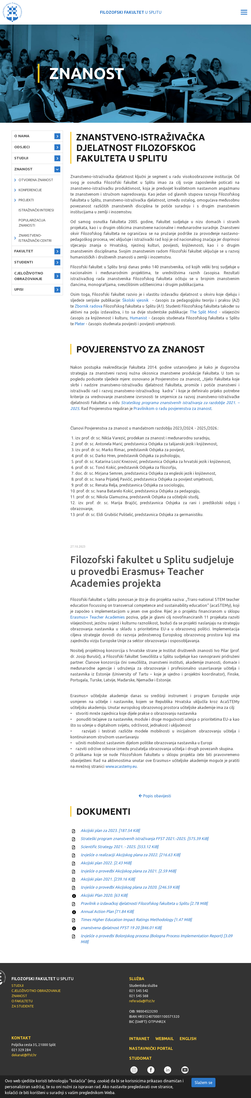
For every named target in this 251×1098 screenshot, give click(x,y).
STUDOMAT (140, 1058)
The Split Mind (203, 312)
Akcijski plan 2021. (108, 879)
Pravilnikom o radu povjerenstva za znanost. (173, 408)
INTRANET (139, 1038)
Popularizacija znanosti (32, 222)
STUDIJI (21, 158)
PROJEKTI (26, 200)
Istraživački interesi (36, 210)
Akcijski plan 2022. (106, 863)
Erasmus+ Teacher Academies (97, 617)
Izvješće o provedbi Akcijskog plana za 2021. (128, 871)
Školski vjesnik (135, 300)
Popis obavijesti (155, 796)
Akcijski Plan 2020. (104, 895)
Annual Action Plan (107, 911)
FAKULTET (23, 251)
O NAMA (21, 136)
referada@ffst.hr (142, 1001)
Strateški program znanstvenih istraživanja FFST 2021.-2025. (144, 838)
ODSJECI (22, 147)
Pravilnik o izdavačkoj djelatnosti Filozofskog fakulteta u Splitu (144, 903)
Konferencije (30, 190)
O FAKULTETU (22, 1001)
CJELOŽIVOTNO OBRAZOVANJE (28, 276)
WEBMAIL (164, 1038)
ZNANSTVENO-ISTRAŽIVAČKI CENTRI (35, 238)
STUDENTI (23, 262)
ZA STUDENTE (23, 1006)
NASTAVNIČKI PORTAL (151, 1048)
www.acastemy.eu (121, 766)
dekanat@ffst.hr (24, 1055)
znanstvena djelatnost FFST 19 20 (121, 927)
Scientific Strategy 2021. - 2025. (119, 846)
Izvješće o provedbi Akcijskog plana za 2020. (130, 887)
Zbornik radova (88, 306)
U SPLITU (131, 12)
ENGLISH (188, 1038)
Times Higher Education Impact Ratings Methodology (136, 919)
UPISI (18, 289)
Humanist (138, 318)
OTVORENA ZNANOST (36, 180)
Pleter (80, 324)
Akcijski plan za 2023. (110, 830)
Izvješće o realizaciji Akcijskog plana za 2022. (130, 855)
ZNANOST (23, 169)
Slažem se (203, 1082)
